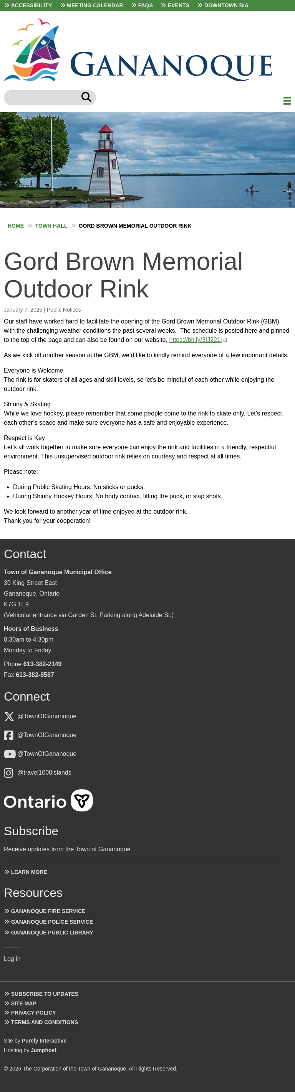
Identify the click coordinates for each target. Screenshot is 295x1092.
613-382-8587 (35, 675)
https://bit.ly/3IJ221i (195, 340)
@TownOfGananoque (46, 716)
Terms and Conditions (44, 1022)
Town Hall (51, 226)
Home (16, 226)
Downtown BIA (226, 5)
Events (178, 5)
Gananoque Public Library (52, 932)
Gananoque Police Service (52, 922)
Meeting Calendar (95, 5)
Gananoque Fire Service (48, 911)
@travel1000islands (44, 772)
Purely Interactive (44, 1041)
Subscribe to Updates (44, 994)
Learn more (29, 872)
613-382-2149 (42, 664)
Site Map (23, 1003)
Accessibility (31, 5)
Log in (12, 959)
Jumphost (43, 1050)
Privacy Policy (33, 1013)
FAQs (145, 5)
